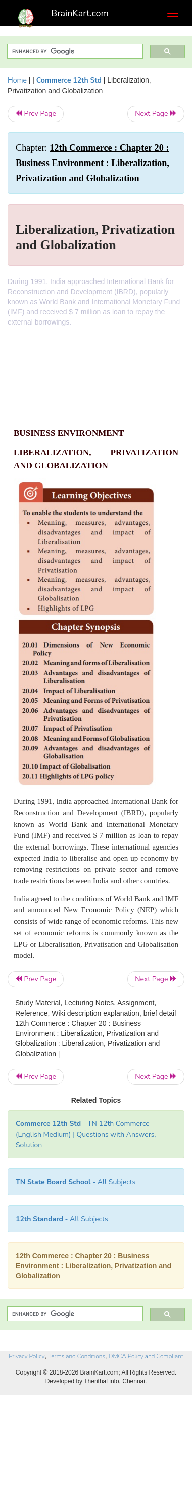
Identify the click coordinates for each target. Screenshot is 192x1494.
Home (17, 80)
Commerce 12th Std (69, 80)
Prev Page (35, 113)
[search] (74, 51)
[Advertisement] (96, 382)
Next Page (156, 113)
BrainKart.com (80, 13)
